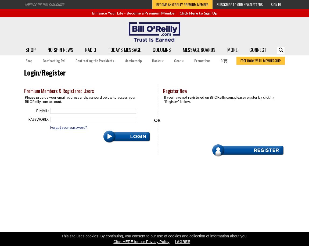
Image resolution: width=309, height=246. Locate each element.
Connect (258, 49)
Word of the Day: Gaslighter (44, 4)
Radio (90, 49)
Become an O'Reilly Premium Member (182, 4)
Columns (162, 49)
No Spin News (60, 49)
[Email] (93, 111)
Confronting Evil (54, 60)
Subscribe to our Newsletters (240, 4)
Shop (31, 49)
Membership (133, 60)
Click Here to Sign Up (198, 13)
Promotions (202, 60)
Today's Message (124, 49)
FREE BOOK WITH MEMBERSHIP (260, 60)
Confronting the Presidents (95, 60)
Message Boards (199, 49)
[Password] (93, 119)
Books (158, 60)
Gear (179, 60)
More (232, 49)
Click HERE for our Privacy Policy (141, 242)
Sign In (276, 4)
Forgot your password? (68, 127)
